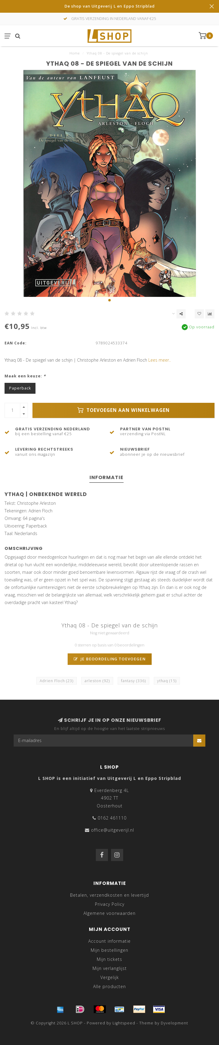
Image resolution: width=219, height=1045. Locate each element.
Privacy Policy (109, 904)
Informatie (106, 477)
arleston (97, 680)
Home (74, 53)
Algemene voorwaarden (109, 913)
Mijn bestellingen (109, 950)
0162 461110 (112, 818)
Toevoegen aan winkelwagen (123, 410)
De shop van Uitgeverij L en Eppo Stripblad (109, 6)
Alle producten (109, 986)
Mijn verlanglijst (110, 968)
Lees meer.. (159, 360)
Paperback (20, 388)
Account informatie (109, 941)
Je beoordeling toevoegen (110, 659)
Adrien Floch (56, 680)
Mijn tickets (109, 959)
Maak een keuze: (25, 376)
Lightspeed (124, 1023)
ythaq (167, 680)
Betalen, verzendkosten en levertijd (109, 895)
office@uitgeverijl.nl (112, 830)
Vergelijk (109, 977)
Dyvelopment (174, 1023)
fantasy (133, 680)
